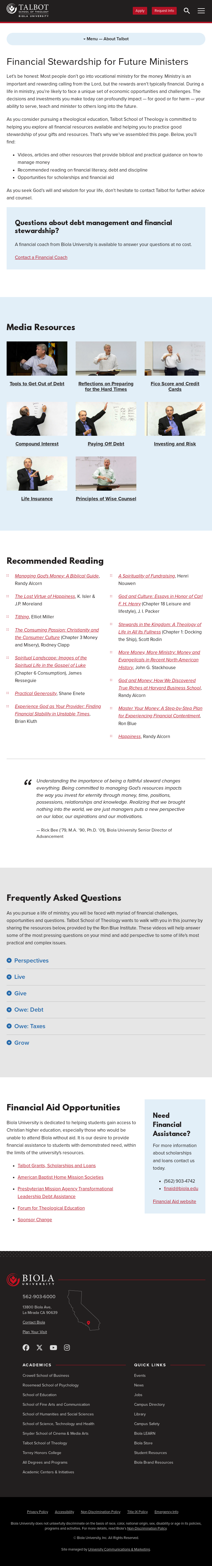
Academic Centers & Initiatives (48, 1472)
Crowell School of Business (46, 1375)
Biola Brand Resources (153, 1462)
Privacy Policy (37, 1512)
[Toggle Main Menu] (201, 10)
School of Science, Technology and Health (58, 1423)
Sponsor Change (35, 1220)
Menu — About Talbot (106, 39)
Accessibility (64, 1512)
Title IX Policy (137, 1512)
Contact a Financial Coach (41, 257)
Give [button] (20, 993)
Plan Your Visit (35, 1332)
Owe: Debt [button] (28, 1009)
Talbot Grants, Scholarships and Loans (57, 1166)
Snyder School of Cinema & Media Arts (56, 1433)
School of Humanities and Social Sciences (58, 1414)
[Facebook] (26, 1348)
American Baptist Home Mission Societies (61, 1177)
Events (140, 1375)
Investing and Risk (175, 424)
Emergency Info (166, 1512)
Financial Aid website (174, 1201)
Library (140, 1414)
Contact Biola (34, 1322)
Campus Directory (149, 1404)
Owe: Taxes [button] (29, 1026)
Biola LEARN (144, 1433)
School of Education (40, 1395)
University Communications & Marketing (119, 1549)
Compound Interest (37, 424)
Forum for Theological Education (51, 1208)
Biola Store (143, 1443)
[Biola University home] (106, 1279)
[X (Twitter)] (39, 1348)
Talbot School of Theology (45, 1443)
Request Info (164, 11)
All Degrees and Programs (45, 1462)
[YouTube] (53, 1348)
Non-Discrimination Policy (100, 1512)
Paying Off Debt (106, 424)
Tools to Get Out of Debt (37, 364)
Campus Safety (147, 1423)
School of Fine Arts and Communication (56, 1404)
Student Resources (150, 1452)
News (139, 1385)
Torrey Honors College (42, 1452)
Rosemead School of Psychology (51, 1385)
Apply (140, 11)
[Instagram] (67, 1348)
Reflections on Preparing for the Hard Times (106, 366)
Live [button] (19, 976)
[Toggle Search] (186, 10)
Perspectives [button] (31, 960)
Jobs (138, 1395)
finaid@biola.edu (181, 1188)
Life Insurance (37, 479)
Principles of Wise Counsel (106, 479)
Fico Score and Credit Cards (175, 366)
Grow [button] (21, 1042)
